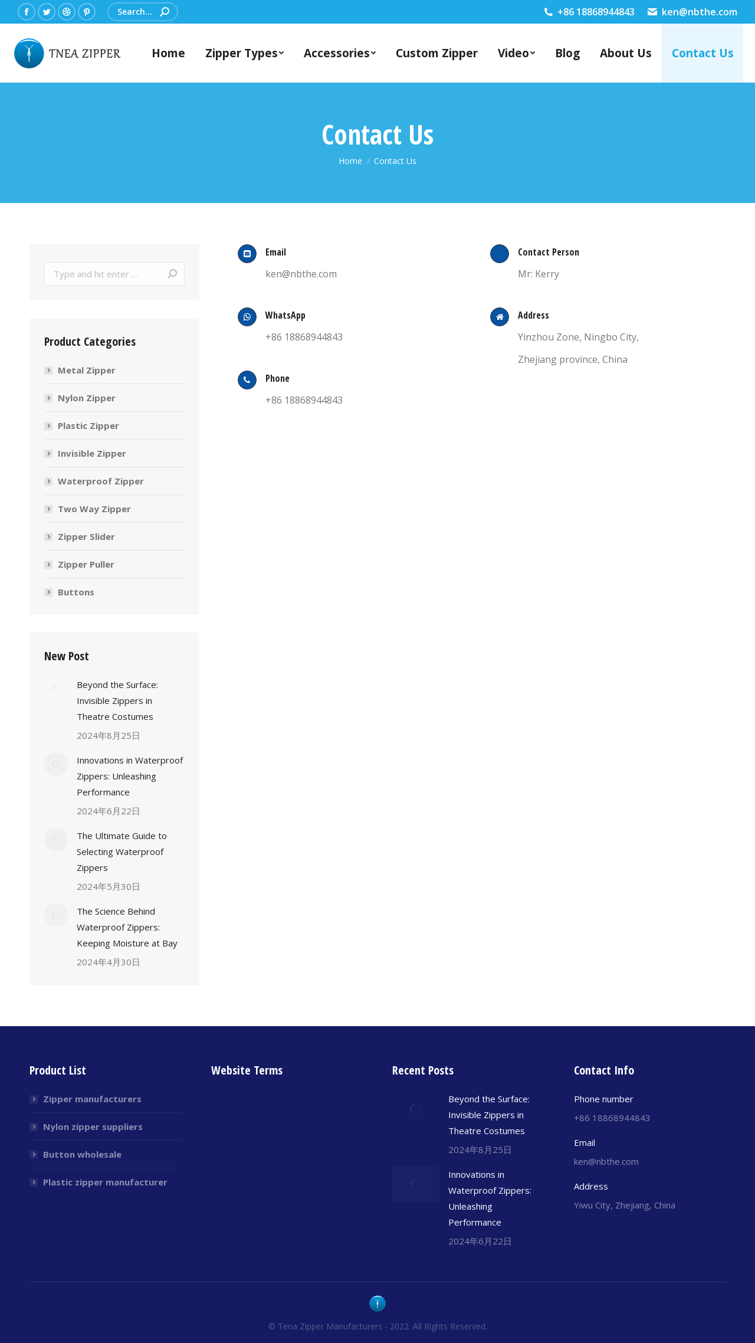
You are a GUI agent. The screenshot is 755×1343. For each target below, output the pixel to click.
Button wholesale (82, 1154)
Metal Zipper (87, 370)
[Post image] (56, 688)
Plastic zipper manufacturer (105, 1182)
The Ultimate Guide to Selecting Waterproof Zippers (122, 851)
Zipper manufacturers (92, 1099)
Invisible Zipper (92, 453)
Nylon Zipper (87, 398)
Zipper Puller (86, 564)
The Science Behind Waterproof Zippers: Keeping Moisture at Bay (127, 927)
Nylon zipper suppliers (93, 1126)
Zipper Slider (86, 536)
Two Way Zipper (94, 509)
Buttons (76, 592)
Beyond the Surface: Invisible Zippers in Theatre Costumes (117, 700)
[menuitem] (168, 53)
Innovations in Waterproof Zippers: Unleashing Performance (130, 776)
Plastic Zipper (88, 425)
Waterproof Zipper (101, 481)
